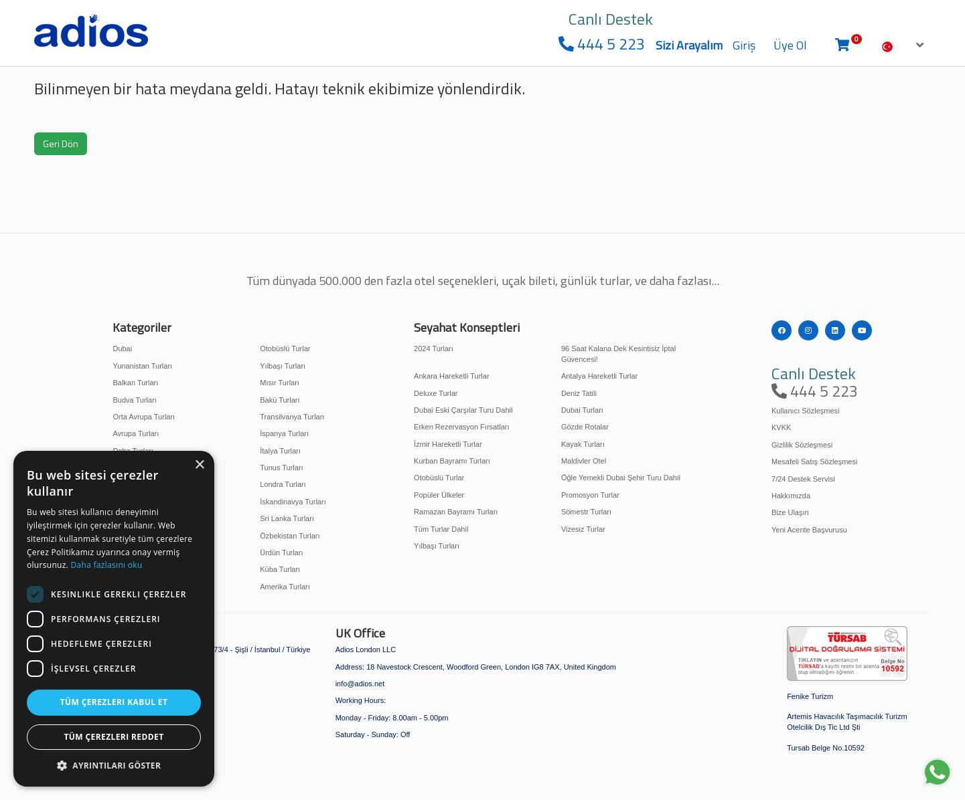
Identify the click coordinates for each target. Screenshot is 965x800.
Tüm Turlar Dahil (441, 529)
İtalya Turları (280, 451)
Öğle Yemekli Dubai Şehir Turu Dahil (620, 478)
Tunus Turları (281, 468)
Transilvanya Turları (292, 417)
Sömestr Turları (586, 512)
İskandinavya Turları (292, 502)
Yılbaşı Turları (282, 366)
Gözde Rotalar (585, 427)
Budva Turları (134, 400)
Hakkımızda (790, 496)
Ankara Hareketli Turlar (452, 376)
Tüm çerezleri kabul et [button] (114, 702)
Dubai (122, 348)
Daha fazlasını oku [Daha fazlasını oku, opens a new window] (107, 565)
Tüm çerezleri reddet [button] (114, 736)
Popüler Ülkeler (439, 495)
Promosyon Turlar (590, 495)
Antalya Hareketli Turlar (599, 376)
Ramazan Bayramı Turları (456, 512)
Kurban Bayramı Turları (452, 461)
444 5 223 (602, 44)
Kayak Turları (583, 444)
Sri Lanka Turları (287, 518)
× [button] (199, 465)
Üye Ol (790, 45)
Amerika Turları (285, 587)
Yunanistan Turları (142, 366)
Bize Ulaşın (790, 512)
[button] (114, 766)
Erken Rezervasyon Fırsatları (461, 427)
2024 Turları (433, 348)
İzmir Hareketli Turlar (447, 444)
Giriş (744, 45)
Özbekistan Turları (289, 536)
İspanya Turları (284, 433)
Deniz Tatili (579, 393)
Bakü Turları (279, 400)
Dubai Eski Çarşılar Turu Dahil (463, 410)
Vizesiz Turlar (583, 529)
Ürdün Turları (281, 552)
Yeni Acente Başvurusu (809, 530)
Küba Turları (280, 569)
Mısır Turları (279, 383)
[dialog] (113, 619)
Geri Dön (60, 143)
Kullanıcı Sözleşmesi (805, 411)
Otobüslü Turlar (285, 348)
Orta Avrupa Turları (144, 417)
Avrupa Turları (136, 433)
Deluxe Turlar (435, 393)
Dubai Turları (582, 410)
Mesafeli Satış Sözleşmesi (814, 462)
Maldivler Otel (583, 461)
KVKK (781, 427)
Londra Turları (282, 484)
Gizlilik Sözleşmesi (801, 445)
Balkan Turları (135, 383)
